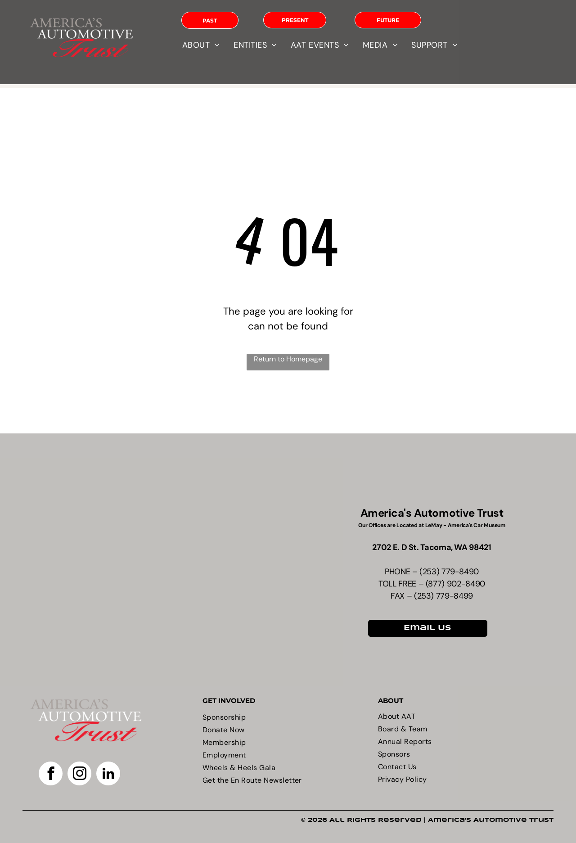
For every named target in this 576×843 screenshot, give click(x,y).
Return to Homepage (288, 359)
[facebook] (51, 775)
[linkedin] (108, 775)
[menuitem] (201, 45)
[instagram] (79, 775)
